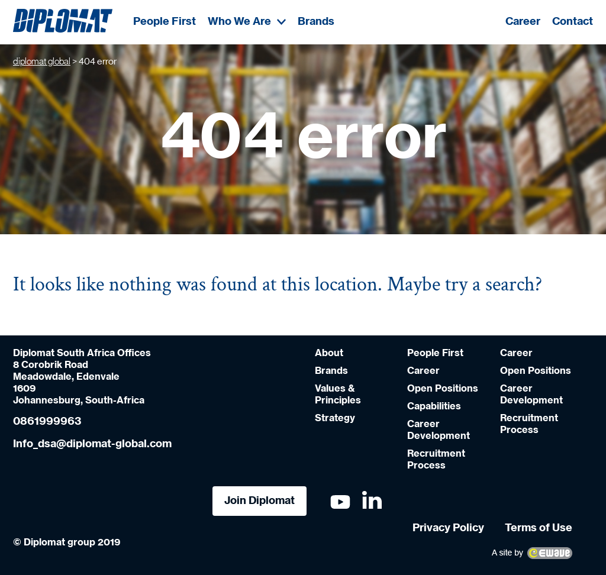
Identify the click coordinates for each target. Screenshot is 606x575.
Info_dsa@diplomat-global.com (92, 444)
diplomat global (41, 61)
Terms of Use (538, 528)
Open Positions (442, 388)
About (329, 353)
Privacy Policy (448, 528)
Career (522, 22)
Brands (316, 22)
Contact (572, 22)
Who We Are (247, 22)
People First (164, 22)
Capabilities (434, 406)
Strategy (335, 418)
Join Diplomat (259, 501)
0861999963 (47, 421)
